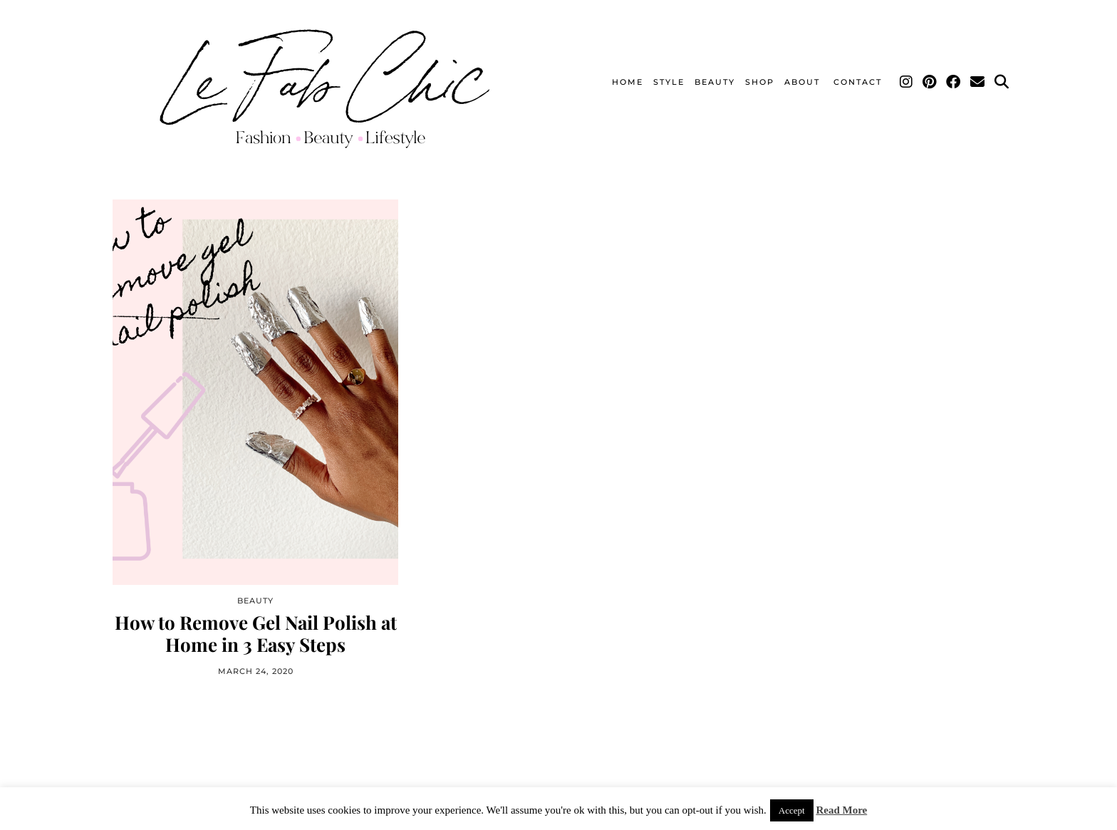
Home (627, 82)
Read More (841, 810)
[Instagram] (907, 81)
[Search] (1002, 81)
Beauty (715, 82)
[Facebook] (954, 81)
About (804, 82)
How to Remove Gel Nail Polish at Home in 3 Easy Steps (256, 633)
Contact (857, 82)
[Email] (978, 81)
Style (669, 82)
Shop (759, 82)
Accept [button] (792, 810)
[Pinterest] (930, 81)
